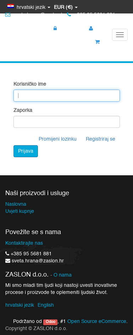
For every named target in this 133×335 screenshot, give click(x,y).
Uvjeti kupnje (19, 211)
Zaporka (22, 110)
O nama (63, 275)
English (46, 305)
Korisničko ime (29, 84)
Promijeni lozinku (58, 139)
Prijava (25, 151)
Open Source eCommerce (96, 321)
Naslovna (15, 204)
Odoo (50, 322)
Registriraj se (100, 139)
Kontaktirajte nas (24, 243)
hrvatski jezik (19, 305)
